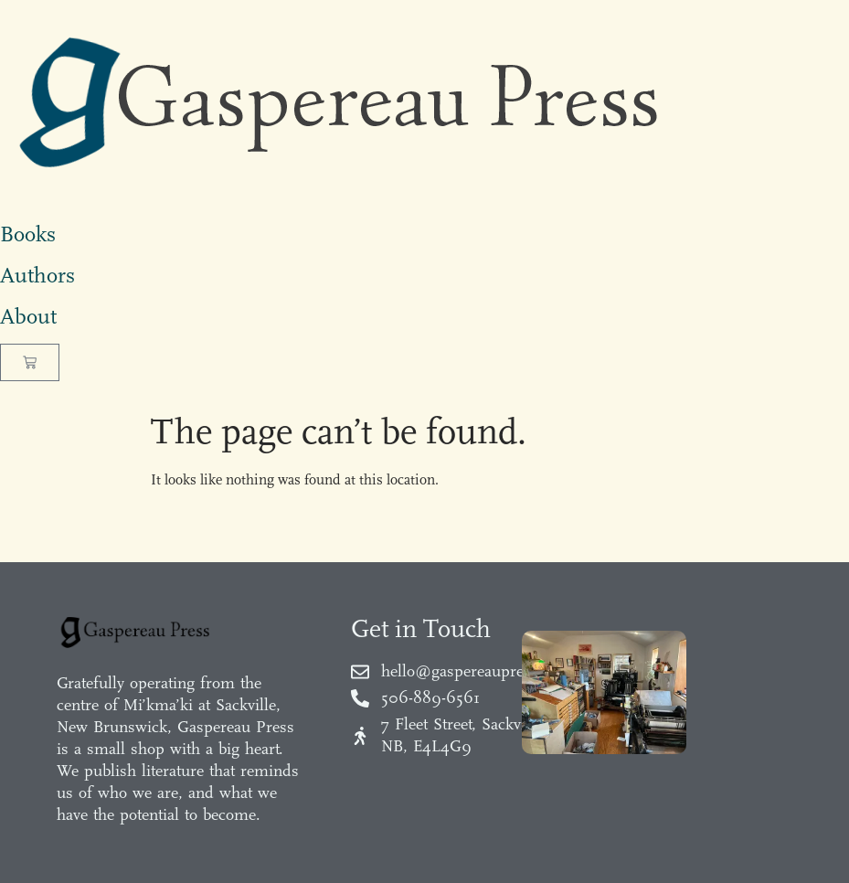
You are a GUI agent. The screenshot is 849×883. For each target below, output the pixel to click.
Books (28, 234)
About (28, 316)
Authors (37, 275)
